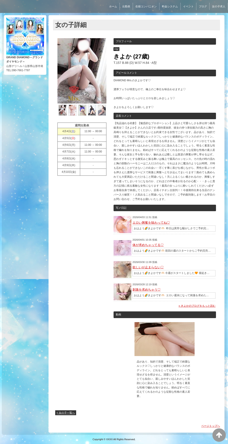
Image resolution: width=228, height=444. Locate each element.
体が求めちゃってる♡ (148, 245)
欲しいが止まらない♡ (148, 267)
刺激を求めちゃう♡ (146, 289)
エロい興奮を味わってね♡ (151, 222)
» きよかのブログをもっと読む (197, 305)
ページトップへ (210, 425)
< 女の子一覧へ (66, 412)
